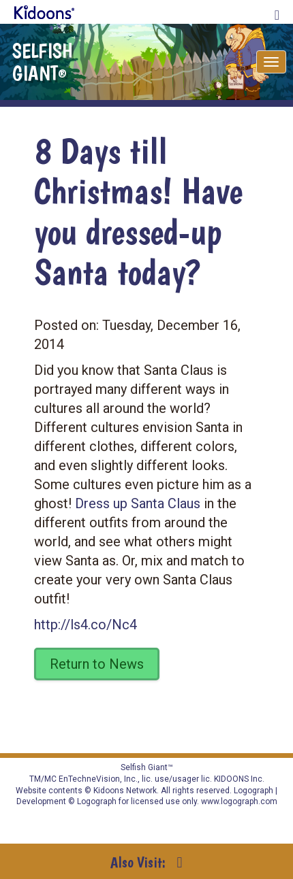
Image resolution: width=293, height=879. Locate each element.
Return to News (97, 664)
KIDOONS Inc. (239, 779)
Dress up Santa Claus (137, 503)
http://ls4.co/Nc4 (85, 624)
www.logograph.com (238, 801)
